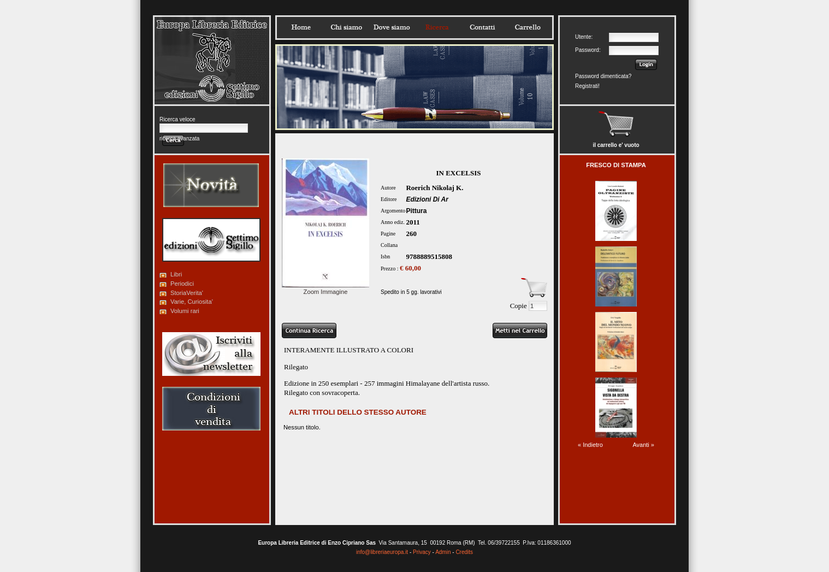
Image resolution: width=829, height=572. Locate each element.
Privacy (422, 552)
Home (301, 27)
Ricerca (436, 27)
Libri (176, 274)
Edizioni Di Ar (427, 199)
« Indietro (590, 444)
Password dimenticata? (603, 76)
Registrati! (587, 86)
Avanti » (643, 444)
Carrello (527, 27)
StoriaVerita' (186, 293)
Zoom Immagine (325, 288)
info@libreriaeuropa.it (382, 552)
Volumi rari (184, 311)
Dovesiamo (391, 27)
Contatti (482, 27)
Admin (443, 552)
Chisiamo (346, 27)
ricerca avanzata (179, 138)
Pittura (416, 211)
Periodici (182, 283)
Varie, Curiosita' (191, 301)
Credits (464, 552)
